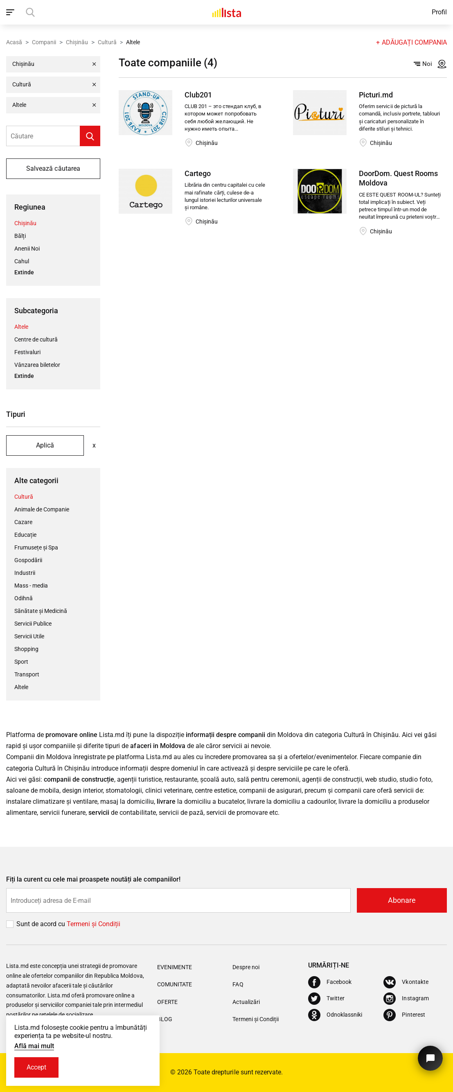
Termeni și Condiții (255, 1019)
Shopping (26, 649)
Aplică (45, 445)
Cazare (23, 522)
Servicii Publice (33, 623)
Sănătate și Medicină (40, 611)
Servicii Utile (29, 636)
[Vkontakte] (405, 982)
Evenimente (174, 967)
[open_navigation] (11, 12)
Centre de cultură (36, 339)
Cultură (107, 42)
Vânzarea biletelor (37, 365)
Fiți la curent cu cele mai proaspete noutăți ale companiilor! (93, 879)
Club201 (198, 94)
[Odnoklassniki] (335, 1015)
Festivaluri (27, 352)
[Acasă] (226, 12)
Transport (26, 674)
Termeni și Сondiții (93, 924)
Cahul (21, 261)
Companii (44, 42)
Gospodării (28, 560)
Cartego (198, 173)
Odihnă (23, 598)
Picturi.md (376, 94)
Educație (25, 534)
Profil (439, 12)
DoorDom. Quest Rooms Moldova (398, 178)
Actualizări (245, 1002)
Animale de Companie (41, 509)
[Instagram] (405, 999)
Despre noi (245, 967)
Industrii (24, 573)
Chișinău (77, 42)
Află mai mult (34, 1046)
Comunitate (174, 984)
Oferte (167, 1002)
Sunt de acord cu (41, 924)
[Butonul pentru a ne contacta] (430, 1058)
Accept (36, 1067)
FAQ (237, 984)
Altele (21, 326)
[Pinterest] (404, 1015)
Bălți (20, 236)
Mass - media (31, 585)
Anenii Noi (27, 248)
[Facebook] (330, 982)
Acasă (14, 42)
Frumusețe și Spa (36, 547)
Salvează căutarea (53, 168)
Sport (21, 661)
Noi (423, 64)
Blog (164, 1019)
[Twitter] (326, 999)
